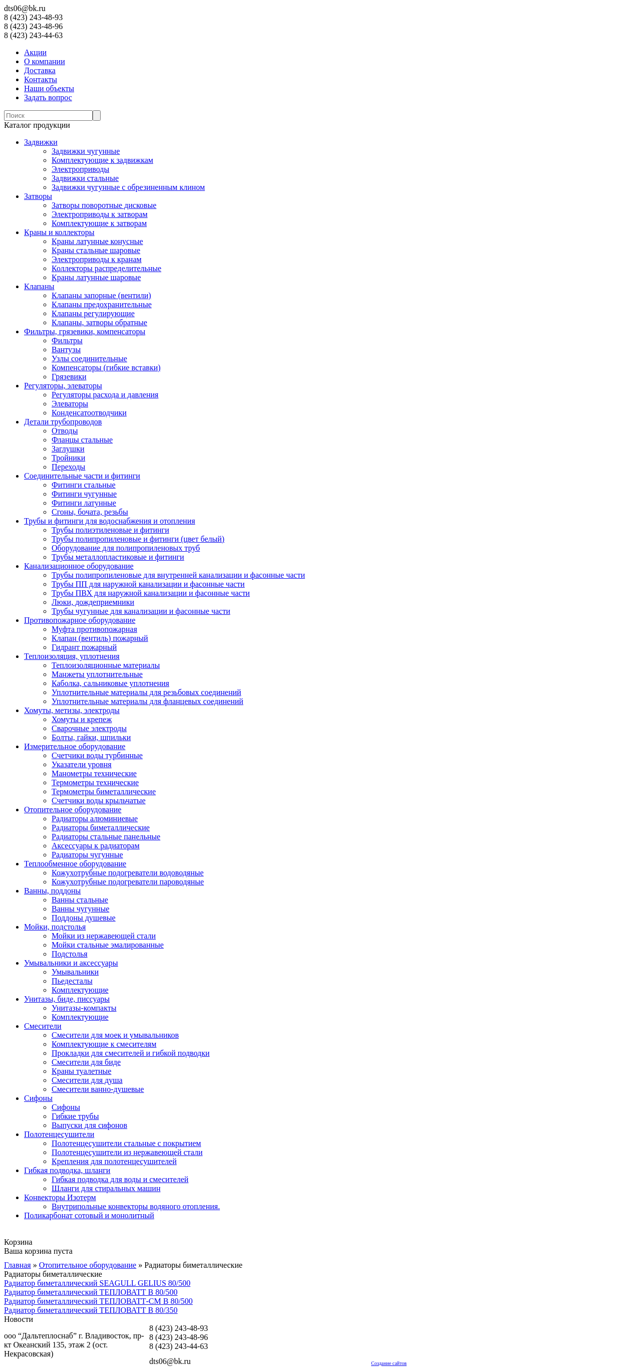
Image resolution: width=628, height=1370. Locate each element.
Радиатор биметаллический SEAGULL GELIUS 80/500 (97, 1283)
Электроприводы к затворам (100, 214)
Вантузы (66, 349)
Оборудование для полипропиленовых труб (126, 548)
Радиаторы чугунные (87, 854)
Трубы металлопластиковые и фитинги (118, 557)
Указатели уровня (82, 764)
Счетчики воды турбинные (97, 755)
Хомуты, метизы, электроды (72, 710)
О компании (44, 61)
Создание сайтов (389, 1363)
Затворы (38, 196)
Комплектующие (80, 990)
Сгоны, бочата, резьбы (90, 512)
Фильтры (67, 340)
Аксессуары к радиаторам (96, 845)
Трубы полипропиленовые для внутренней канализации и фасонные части (178, 575)
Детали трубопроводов (63, 421)
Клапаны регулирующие (93, 313)
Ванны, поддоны (52, 890)
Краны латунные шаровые (96, 277)
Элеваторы (70, 403)
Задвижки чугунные (86, 151)
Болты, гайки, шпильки (91, 737)
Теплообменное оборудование (75, 863)
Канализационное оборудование (79, 566)
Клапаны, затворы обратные (99, 322)
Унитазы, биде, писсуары (67, 999)
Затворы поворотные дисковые (104, 205)
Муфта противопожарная (94, 629)
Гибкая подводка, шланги (67, 1170)
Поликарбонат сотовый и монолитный (89, 1215)
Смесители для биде (86, 1062)
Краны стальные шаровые (96, 250)
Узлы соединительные (89, 358)
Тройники (68, 457)
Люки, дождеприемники (93, 602)
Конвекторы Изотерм (60, 1197)
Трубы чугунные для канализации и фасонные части (141, 611)
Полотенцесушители (59, 1134)
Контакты (40, 79)
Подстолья (70, 954)
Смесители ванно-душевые (98, 1089)
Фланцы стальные (82, 439)
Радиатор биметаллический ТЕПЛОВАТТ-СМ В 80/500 (98, 1301)
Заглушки (68, 448)
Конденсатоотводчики (89, 412)
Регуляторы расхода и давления (105, 394)
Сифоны (38, 1098)
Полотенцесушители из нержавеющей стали (127, 1152)
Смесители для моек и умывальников (115, 1035)
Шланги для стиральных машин (106, 1188)
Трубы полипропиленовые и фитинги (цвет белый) (138, 539)
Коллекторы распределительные (106, 268)
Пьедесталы (72, 981)
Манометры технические (94, 773)
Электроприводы (80, 169)
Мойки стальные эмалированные (108, 945)
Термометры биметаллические (104, 791)
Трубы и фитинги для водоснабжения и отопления (109, 521)
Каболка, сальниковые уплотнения (110, 683)
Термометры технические (95, 782)
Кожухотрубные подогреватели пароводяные (128, 881)
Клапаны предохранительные (102, 304)
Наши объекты (49, 88)
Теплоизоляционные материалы (106, 665)
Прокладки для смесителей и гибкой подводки (131, 1053)
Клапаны (39, 286)
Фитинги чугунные (84, 494)
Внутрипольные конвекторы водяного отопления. (136, 1206)
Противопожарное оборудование (79, 620)
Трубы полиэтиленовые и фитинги (110, 530)
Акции (35, 52)
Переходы (68, 467)
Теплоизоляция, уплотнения (72, 656)
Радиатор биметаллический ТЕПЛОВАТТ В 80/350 (91, 1310)
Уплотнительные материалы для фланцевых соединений (147, 701)
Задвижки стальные (85, 178)
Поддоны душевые (84, 918)
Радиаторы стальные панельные (106, 836)
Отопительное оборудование (72, 809)
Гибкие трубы (75, 1116)
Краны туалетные (81, 1071)
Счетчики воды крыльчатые (99, 800)
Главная (17, 1265)
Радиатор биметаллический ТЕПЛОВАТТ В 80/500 (91, 1292)
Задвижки (41, 142)
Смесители (43, 1026)
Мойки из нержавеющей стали (104, 936)
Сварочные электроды (89, 728)
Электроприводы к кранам (97, 259)
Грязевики (69, 376)
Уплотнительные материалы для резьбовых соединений (146, 692)
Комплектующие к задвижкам (102, 160)
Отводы (65, 430)
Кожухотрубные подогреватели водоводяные (128, 872)
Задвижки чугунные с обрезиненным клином (128, 187)
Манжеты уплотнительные (97, 674)
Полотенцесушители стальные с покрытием (126, 1143)
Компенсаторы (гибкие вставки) (106, 367)
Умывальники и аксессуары (71, 963)
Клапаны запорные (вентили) (101, 295)
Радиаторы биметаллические (101, 827)
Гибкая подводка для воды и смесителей (120, 1179)
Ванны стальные (80, 899)
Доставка (40, 70)
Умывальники (75, 972)
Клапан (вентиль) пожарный (100, 638)
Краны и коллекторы (59, 232)
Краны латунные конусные (97, 241)
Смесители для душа (87, 1080)
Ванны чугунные (80, 908)
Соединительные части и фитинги (82, 476)
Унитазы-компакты (84, 1008)
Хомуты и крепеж (82, 719)
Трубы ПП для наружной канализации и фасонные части (148, 584)
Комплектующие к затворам (99, 223)
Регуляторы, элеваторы (63, 385)
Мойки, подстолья (55, 927)
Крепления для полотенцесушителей (114, 1161)
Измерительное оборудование (74, 746)
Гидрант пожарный (84, 647)
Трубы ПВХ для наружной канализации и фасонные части (151, 593)
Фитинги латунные (84, 503)
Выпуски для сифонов (89, 1125)
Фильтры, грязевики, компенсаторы (84, 331)
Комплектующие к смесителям (104, 1044)
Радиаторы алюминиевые (95, 818)
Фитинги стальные (84, 485)
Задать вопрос (48, 97)
